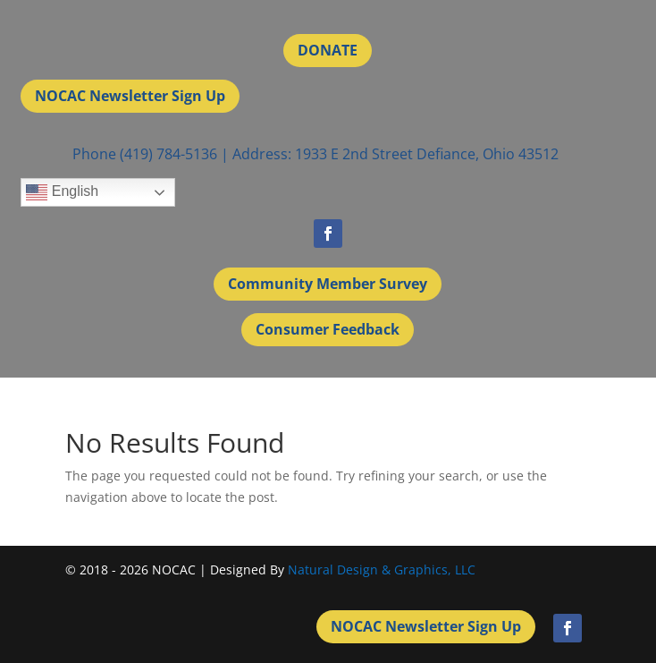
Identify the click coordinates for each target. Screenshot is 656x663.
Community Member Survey (327, 283)
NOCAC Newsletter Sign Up (130, 96)
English (62, 192)
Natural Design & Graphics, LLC (381, 569)
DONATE (327, 50)
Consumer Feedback (327, 329)
